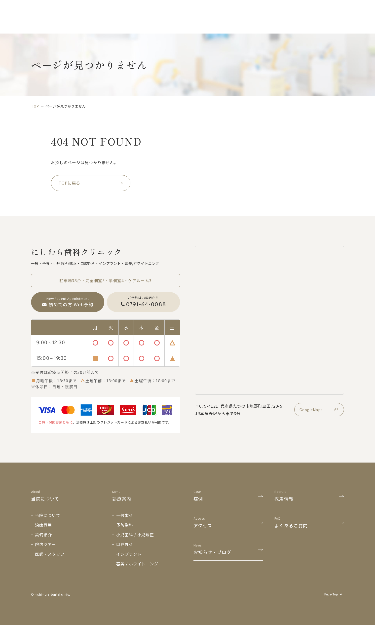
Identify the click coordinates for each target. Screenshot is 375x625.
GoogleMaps (319, 410)
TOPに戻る (91, 183)
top (35, 106)
